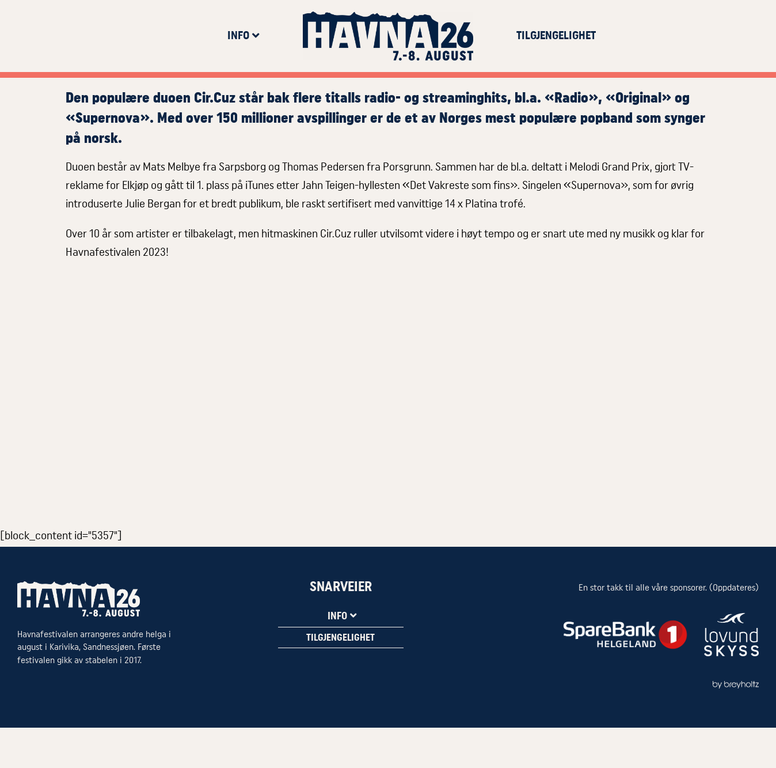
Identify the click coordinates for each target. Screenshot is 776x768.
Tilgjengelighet (556, 35)
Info (243, 35)
